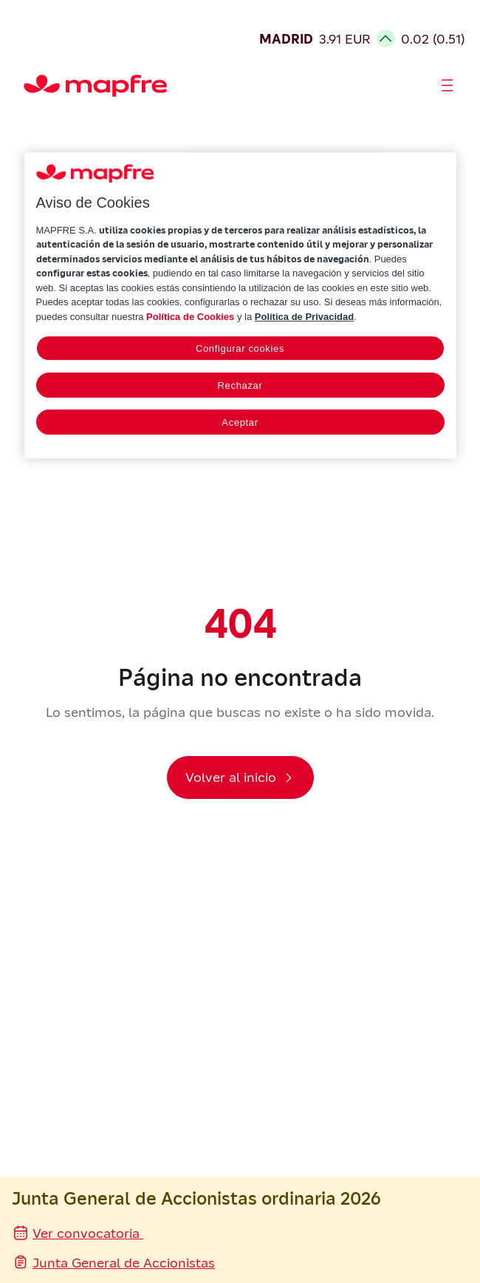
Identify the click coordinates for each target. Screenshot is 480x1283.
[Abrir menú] (447, 86)
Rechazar (240, 386)
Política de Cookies (190, 316)
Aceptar (240, 423)
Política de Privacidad (304, 316)
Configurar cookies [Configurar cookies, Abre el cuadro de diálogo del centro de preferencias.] (240, 349)
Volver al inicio (230, 777)
